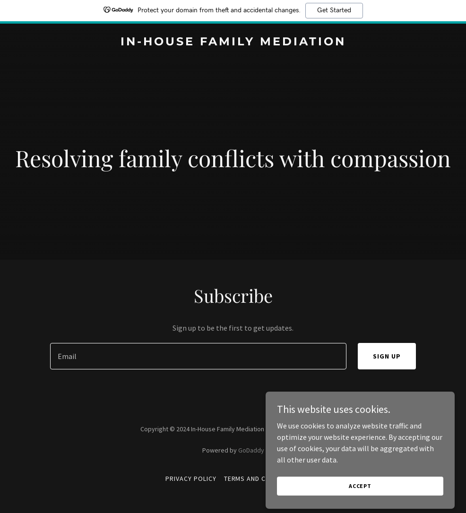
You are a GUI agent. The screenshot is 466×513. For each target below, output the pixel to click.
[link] (233, 42)
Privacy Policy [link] (190, 478)
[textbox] (198, 356)
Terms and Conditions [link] (262, 478)
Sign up (387, 356)
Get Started (334, 10)
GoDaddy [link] (251, 450)
